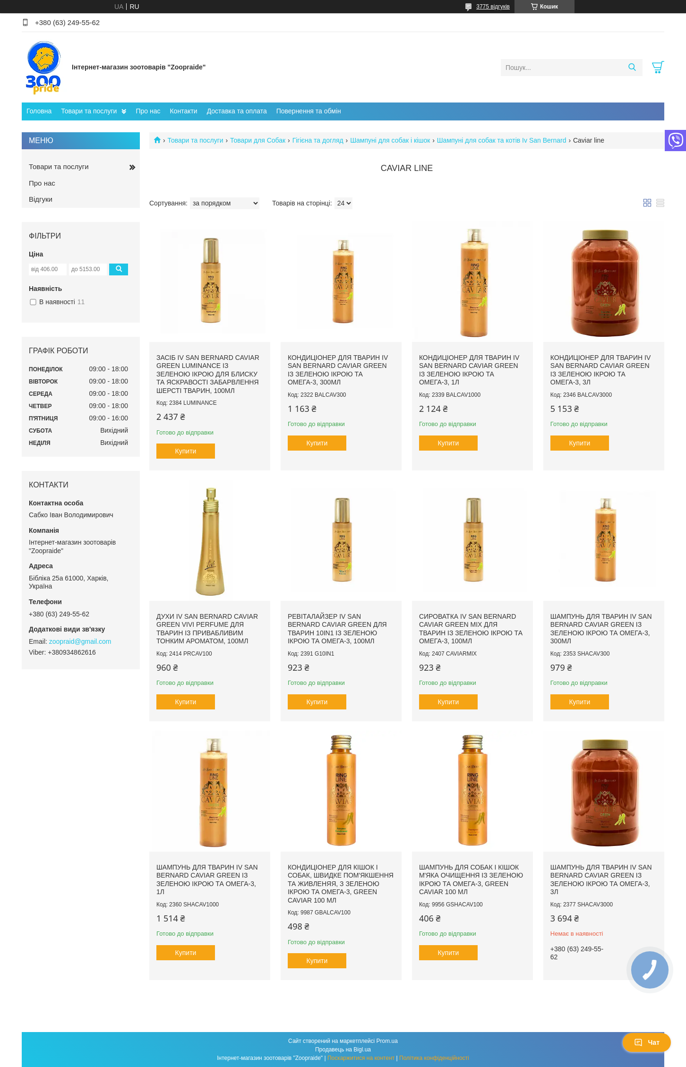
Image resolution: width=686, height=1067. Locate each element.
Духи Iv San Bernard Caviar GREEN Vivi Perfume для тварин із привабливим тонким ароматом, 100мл (207, 629)
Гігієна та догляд (317, 140)
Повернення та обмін (308, 111)
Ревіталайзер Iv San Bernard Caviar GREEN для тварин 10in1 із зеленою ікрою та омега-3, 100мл (337, 629)
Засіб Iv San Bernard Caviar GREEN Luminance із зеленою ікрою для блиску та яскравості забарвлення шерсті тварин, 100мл (207, 374)
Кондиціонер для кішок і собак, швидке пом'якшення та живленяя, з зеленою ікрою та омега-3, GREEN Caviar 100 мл (341, 883)
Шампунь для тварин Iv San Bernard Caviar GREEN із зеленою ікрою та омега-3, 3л (601, 879)
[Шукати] (632, 67)
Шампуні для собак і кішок (390, 140)
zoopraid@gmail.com (80, 641)
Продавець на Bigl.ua (343, 1049)
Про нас (148, 111)
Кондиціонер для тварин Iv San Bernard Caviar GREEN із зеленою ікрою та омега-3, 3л (600, 370)
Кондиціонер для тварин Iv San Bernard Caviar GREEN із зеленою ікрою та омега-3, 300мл (338, 370)
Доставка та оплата (237, 111)
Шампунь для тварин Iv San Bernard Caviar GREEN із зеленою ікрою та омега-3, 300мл (601, 629)
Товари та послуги (89, 111)
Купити (186, 451)
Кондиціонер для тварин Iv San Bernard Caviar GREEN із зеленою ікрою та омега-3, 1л (469, 370)
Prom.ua (387, 1041)
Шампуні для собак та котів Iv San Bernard (501, 140)
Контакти (183, 111)
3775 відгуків (493, 6)
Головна (38, 111)
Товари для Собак (257, 140)
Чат (647, 1042)
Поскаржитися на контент (360, 1058)
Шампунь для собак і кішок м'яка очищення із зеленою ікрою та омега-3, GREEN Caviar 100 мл (471, 879)
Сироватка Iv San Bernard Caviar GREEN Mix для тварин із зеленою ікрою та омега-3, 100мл (471, 629)
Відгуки (40, 199)
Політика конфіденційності (434, 1058)
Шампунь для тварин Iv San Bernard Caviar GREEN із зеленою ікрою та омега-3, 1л (207, 879)
